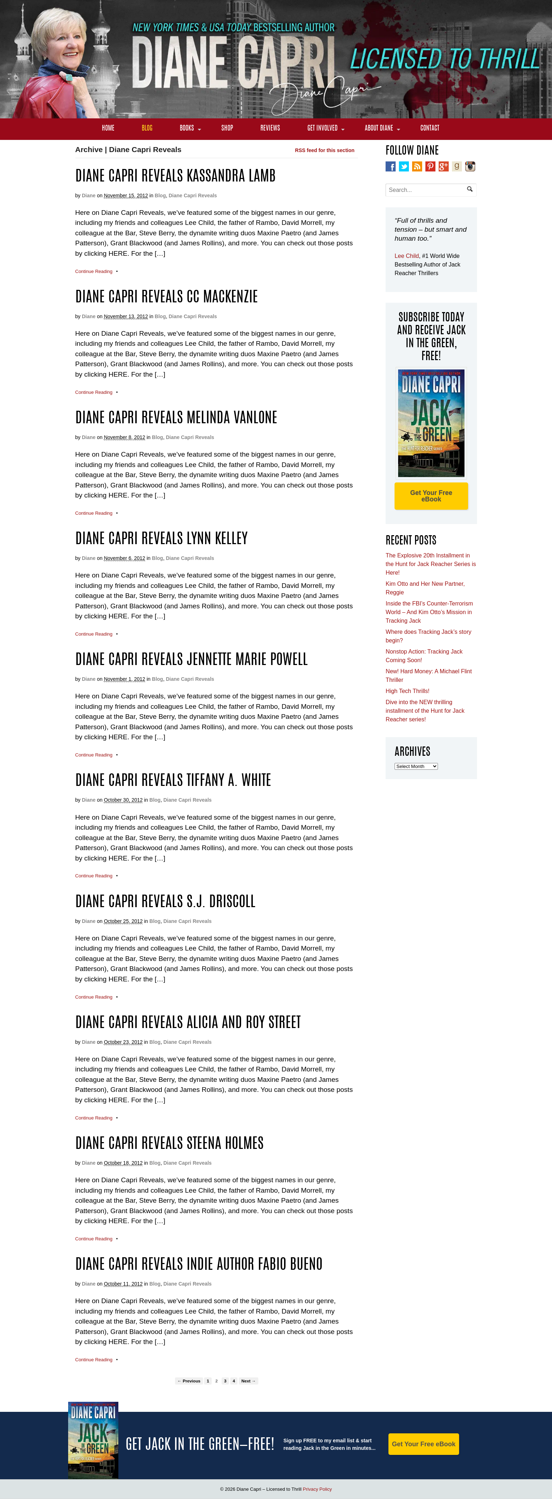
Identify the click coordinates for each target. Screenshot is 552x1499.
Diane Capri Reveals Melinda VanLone (176, 419)
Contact (429, 129)
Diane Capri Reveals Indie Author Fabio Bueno (198, 1265)
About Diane (379, 129)
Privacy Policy (317, 1489)
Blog (147, 129)
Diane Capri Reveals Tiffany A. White (173, 781)
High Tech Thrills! (407, 691)
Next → (248, 1380)
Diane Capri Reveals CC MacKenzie (166, 298)
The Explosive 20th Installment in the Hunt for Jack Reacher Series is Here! (431, 564)
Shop (227, 129)
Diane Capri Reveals (193, 195)
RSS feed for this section (325, 150)
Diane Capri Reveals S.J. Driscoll (165, 903)
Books (187, 129)
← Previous (189, 1380)
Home (108, 129)
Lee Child (407, 256)
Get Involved (322, 129)
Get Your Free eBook (431, 496)
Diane (88, 195)
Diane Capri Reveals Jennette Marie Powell (191, 661)
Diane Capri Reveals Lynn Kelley (161, 540)
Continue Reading (94, 271)
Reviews (270, 129)
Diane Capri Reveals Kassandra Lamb (175, 177)
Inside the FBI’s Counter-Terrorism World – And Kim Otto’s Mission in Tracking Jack (429, 612)
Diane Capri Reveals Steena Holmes (169, 1144)
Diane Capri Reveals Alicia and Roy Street (188, 1024)
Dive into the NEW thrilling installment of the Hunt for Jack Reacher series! (425, 710)
